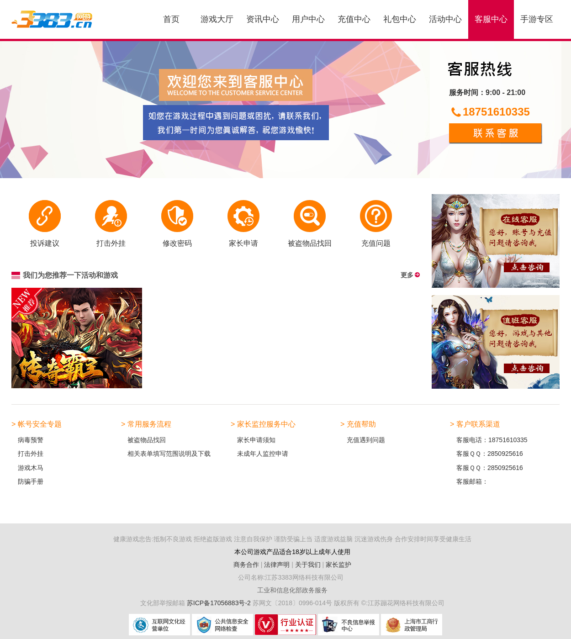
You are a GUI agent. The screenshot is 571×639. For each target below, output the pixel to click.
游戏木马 (30, 467)
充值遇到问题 (366, 440)
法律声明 (277, 564)
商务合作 (246, 564)
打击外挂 (30, 453)
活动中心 (445, 19)
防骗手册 (30, 481)
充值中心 (354, 19)
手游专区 (536, 19)
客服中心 (491, 19)
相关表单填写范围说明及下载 (169, 453)
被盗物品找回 (146, 440)
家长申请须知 (256, 440)
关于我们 (308, 564)
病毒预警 (30, 440)
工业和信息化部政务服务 (292, 590)
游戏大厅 (217, 19)
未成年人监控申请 (262, 453)
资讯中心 (262, 19)
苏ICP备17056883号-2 (220, 603)
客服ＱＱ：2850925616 (489, 453)
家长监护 (338, 564)
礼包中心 (399, 19)
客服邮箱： (472, 481)
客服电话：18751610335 (492, 440)
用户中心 (308, 19)
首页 (171, 19)
